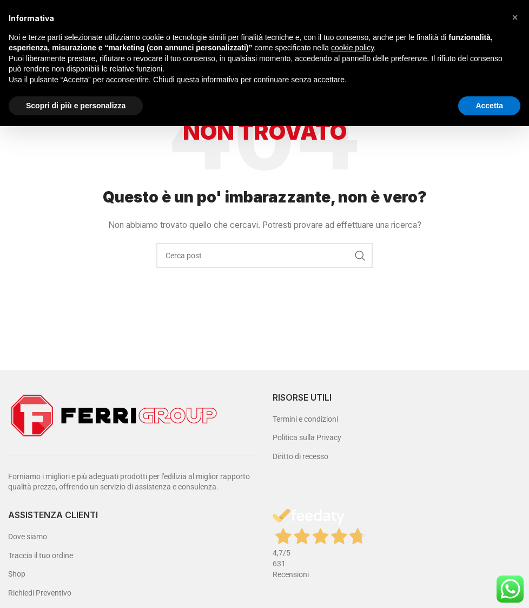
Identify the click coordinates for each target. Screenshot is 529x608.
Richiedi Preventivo (39, 593)
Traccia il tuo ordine (40, 555)
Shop (16, 574)
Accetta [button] (489, 105)
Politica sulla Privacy (307, 437)
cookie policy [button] (352, 47)
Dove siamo (27, 536)
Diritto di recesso (300, 456)
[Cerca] (264, 255)
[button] (515, 17)
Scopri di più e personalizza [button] (75, 105)
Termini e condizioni (305, 419)
